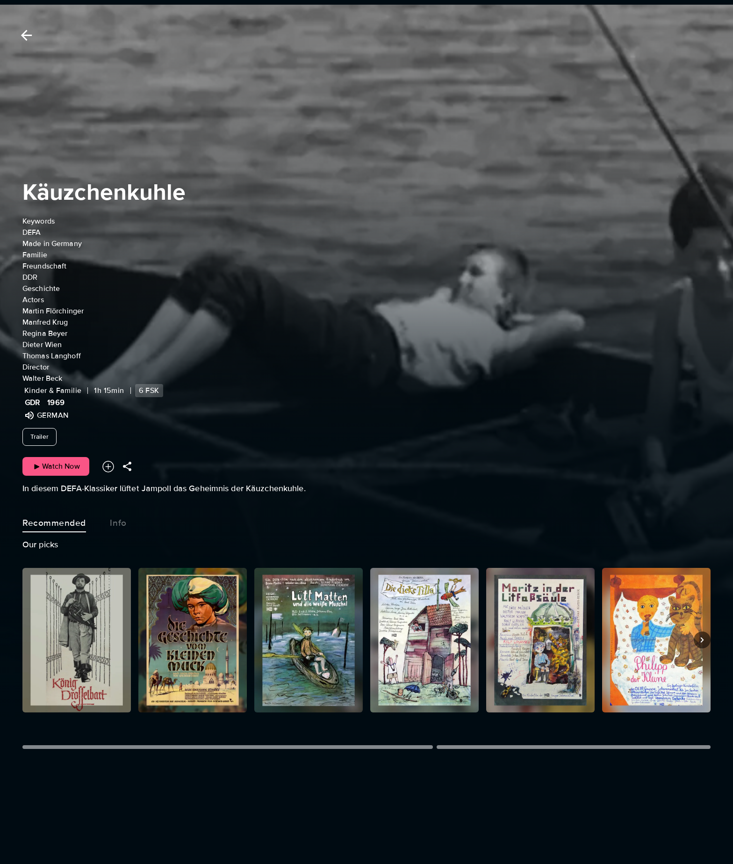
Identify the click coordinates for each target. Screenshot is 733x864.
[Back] (24, 35)
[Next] (702, 640)
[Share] (127, 466)
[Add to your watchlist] (108, 466)
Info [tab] (118, 521)
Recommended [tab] (54, 521)
